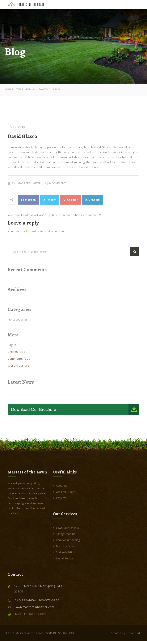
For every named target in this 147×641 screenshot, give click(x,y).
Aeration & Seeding (66, 540)
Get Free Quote (64, 492)
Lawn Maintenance (66, 527)
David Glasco (22, 136)
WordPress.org (18, 365)
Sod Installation (64, 552)
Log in (12, 345)
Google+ (71, 199)
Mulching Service (65, 546)
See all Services (64, 558)
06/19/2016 (16, 127)
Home (9, 89)
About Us (60, 485)
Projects (59, 498)
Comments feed (19, 358)
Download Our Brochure (33, 409)
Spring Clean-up (64, 534)
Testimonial (26, 89)
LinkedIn (93, 199)
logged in (32, 231)
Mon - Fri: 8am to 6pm (27, 613)
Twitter (49, 199)
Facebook (28, 199)
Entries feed (16, 352)
